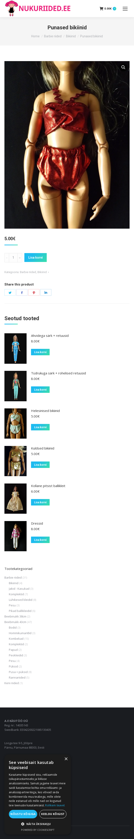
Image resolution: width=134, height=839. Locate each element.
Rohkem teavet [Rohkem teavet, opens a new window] (55, 805)
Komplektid (16, 594)
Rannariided (17, 677)
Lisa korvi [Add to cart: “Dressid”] (40, 539)
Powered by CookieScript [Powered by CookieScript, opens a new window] (37, 829)
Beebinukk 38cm (15, 616)
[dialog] (37, 794)
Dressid (37, 523)
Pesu (12, 605)
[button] (123, 67)
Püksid (13, 666)
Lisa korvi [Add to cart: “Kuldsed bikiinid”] (40, 464)
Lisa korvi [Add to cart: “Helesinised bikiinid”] (40, 427)
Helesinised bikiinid (45, 410)
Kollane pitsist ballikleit (48, 485)
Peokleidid (16, 655)
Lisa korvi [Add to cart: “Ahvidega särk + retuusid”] (40, 352)
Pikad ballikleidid (20, 611)
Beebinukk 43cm (15, 622)
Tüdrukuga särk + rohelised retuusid (58, 373)
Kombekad (16, 639)
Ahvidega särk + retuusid (50, 335)
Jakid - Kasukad (19, 589)
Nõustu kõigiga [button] (23, 814)
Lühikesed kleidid (20, 600)
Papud (13, 650)
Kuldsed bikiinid (42, 448)
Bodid (13, 627)
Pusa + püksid (18, 672)
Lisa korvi (35, 257)
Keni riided (11, 683)
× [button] (66, 759)
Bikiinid (42, 272)
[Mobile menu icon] (125, 8)
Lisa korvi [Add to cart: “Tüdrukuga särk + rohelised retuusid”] (40, 389)
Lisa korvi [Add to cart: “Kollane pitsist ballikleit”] (40, 502)
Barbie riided (28, 272)
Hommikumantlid (20, 633)
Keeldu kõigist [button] (53, 814)
